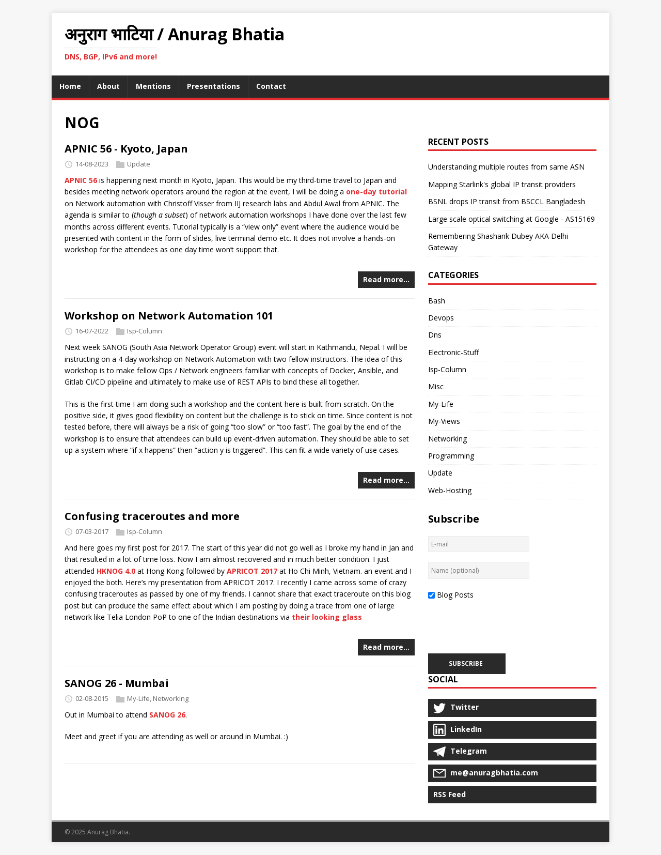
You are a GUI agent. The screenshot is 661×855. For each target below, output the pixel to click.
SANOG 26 (167, 715)
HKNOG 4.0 (116, 571)
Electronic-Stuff (453, 352)
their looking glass (327, 617)
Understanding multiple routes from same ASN (506, 167)
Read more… (386, 279)
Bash (436, 301)
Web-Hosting (449, 490)
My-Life (138, 698)
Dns (435, 335)
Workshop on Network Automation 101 (169, 316)
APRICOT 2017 (252, 571)
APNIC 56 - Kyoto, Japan (126, 149)
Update (138, 164)
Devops (441, 318)
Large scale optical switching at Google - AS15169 (511, 219)
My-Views (444, 421)
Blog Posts (455, 595)
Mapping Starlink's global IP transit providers (502, 184)
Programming (451, 456)
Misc (436, 386)
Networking (170, 698)
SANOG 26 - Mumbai (117, 683)
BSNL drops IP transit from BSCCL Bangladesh (506, 201)
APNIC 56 (81, 180)
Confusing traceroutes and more (152, 516)
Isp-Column (144, 330)
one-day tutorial (376, 191)
